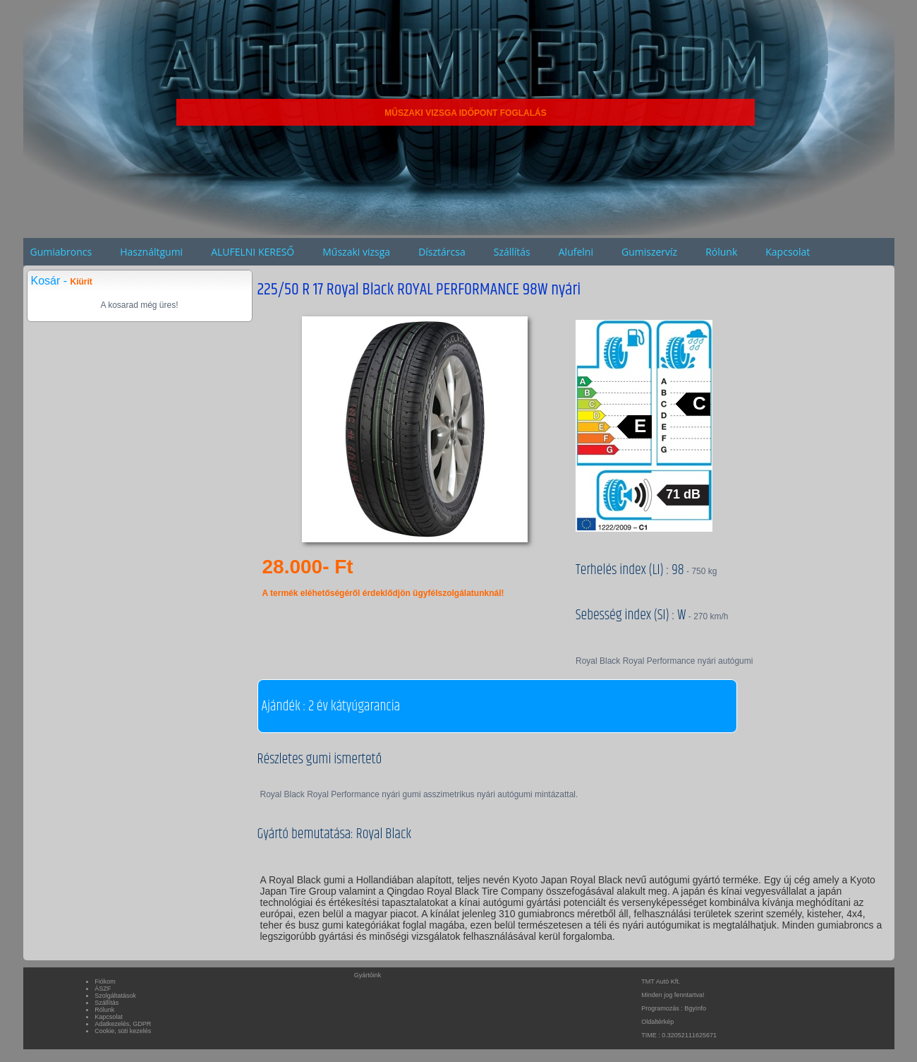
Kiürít (81, 282)
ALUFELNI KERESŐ (252, 251)
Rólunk (721, 251)
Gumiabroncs (61, 251)
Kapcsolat (787, 251)
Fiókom (105, 981)
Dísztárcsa (442, 251)
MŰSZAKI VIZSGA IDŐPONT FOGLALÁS (465, 113)
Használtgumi (151, 251)
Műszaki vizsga (356, 251)
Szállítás (512, 251)
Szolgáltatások (115, 995)
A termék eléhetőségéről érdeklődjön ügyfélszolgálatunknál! (383, 593)
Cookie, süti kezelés (123, 1030)
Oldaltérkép (657, 1021)
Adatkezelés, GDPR (123, 1023)
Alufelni (576, 251)
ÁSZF (103, 988)
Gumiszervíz (649, 251)
